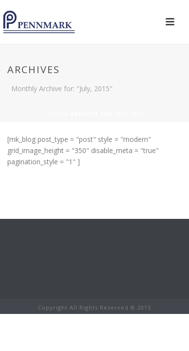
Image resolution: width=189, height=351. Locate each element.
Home (54, 114)
